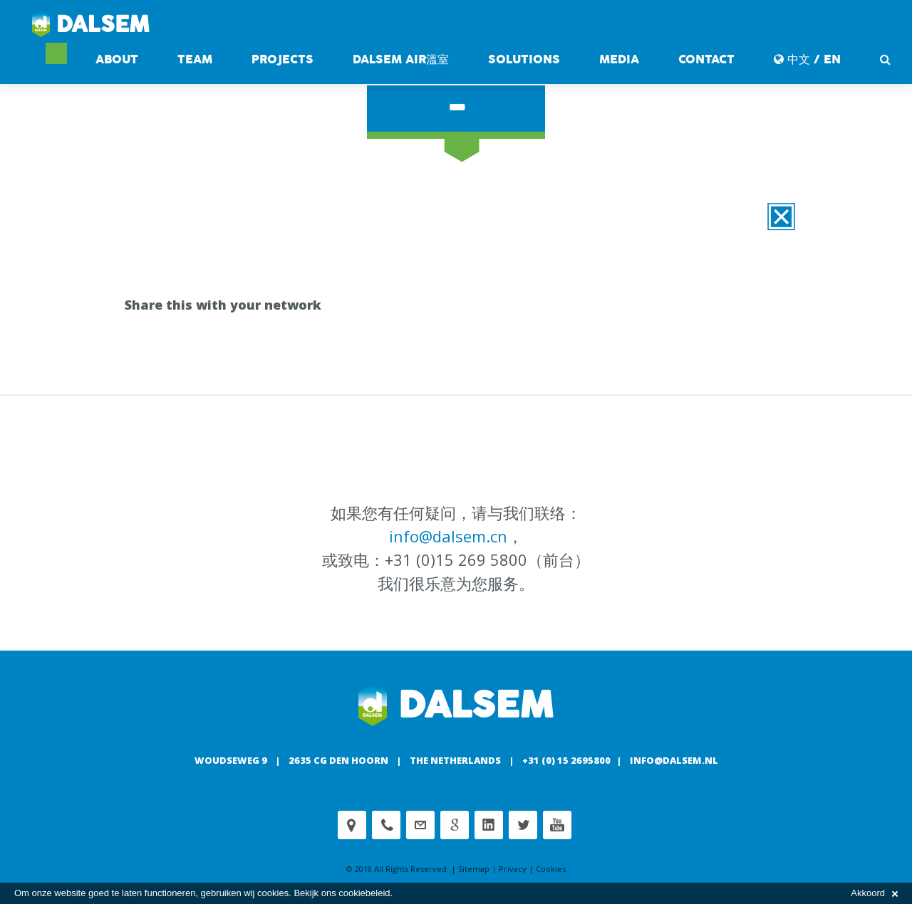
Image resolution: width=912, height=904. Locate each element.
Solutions (524, 59)
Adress (352, 825)
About (116, 59)
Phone (386, 825)
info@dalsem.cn (448, 536)
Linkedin (489, 825)
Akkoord (874, 893)
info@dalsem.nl (674, 760)
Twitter (523, 825)
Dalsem (91, 25)
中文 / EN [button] (807, 59)
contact (706, 59)
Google (454, 825)
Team (194, 59)
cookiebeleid (364, 893)
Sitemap (473, 868)
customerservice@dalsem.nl (420, 825)
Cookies (551, 868)
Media (619, 59)
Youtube (557, 825)
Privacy (513, 868)
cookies (273, 893)
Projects (283, 59)
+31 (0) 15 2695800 (566, 760)
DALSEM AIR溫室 (401, 59)
